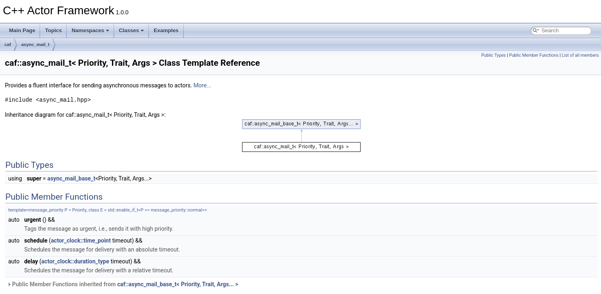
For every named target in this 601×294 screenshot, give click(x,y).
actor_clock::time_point (81, 240)
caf (7, 44)
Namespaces (90, 30)
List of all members (580, 55)
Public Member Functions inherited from (122, 284)
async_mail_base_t (71, 178)
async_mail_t (35, 44)
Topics (53, 30)
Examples (166, 30)
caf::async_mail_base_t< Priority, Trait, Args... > (177, 284)
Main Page (22, 30)
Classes (131, 30)
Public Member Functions (533, 55)
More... (202, 85)
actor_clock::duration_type (75, 261)
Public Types (493, 55)
